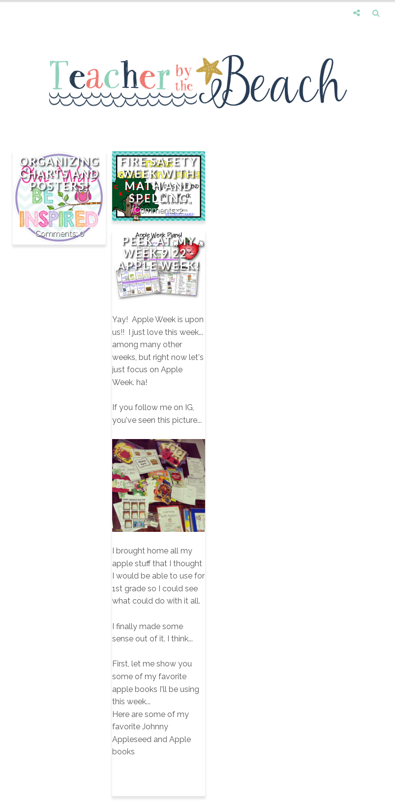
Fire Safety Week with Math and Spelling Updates (158, 186)
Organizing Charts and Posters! (59, 174)
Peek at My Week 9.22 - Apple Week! (158, 253)
